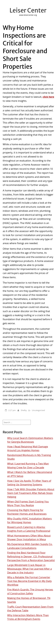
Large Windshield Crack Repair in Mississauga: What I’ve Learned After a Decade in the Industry (29, 568)
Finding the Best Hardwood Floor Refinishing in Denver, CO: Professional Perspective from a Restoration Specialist (31, 556)
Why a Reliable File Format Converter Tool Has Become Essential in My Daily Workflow (29, 581)
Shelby (24, 410)
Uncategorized (38, 410)
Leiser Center (28, 10)
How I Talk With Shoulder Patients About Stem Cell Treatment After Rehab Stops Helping (30, 493)
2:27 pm (12, 410)
